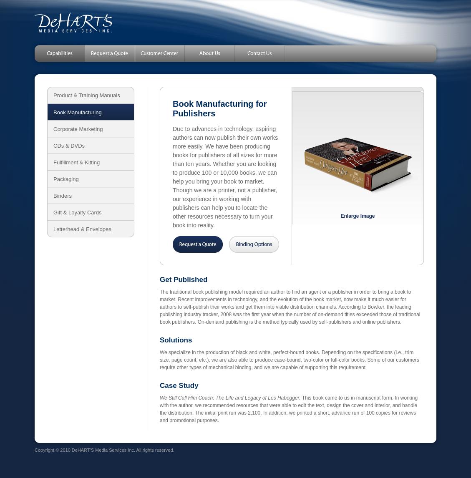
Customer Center (160, 53)
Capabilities (55, 53)
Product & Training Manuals (86, 95)
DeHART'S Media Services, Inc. (73, 23)
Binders (62, 196)
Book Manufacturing (77, 112)
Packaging (66, 179)
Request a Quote (110, 53)
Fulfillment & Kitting (76, 162)
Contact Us (260, 53)
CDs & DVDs (69, 146)
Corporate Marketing (78, 129)
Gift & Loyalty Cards (77, 212)
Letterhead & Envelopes (82, 229)
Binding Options (254, 244)
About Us (210, 53)
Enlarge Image (357, 216)
